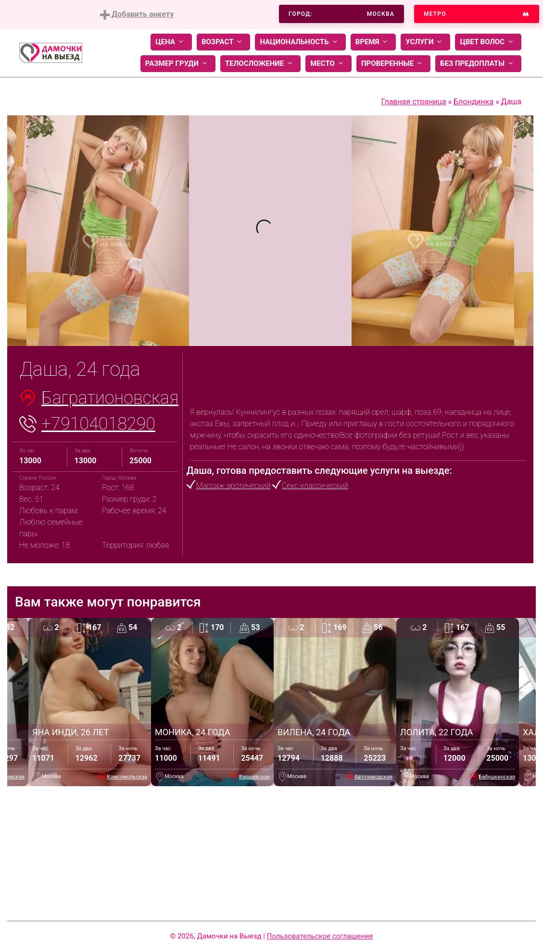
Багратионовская (109, 398)
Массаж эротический (233, 485)
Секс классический (315, 485)
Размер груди (178, 63)
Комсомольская (127, 777)
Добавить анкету (137, 15)
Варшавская (254, 777)
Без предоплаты (478, 63)
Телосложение (260, 63)
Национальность (300, 42)
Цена (171, 42)
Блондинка (473, 101)
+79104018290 (98, 424)
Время (373, 42)
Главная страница (413, 101)
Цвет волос (488, 42)
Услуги (425, 42)
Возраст (223, 42)
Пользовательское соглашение (320, 936)
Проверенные (393, 63)
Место (328, 63)
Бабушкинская (497, 777)
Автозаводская (373, 777)
